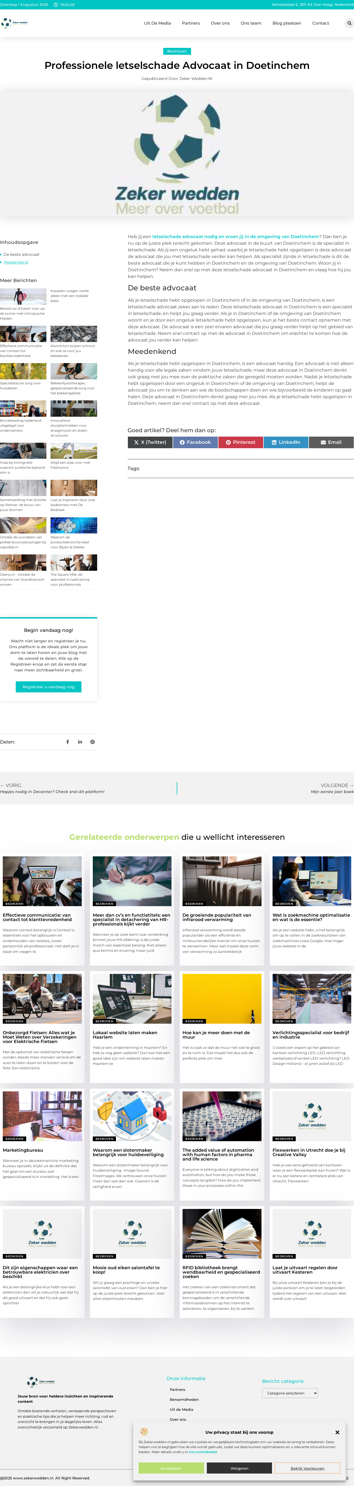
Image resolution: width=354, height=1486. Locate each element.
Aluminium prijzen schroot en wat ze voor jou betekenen (73, 351)
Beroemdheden (184, 1399)
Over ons (220, 23)
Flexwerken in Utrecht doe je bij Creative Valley (309, 1152)
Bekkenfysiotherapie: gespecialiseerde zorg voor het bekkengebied (73, 388)
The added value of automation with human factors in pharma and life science (218, 1155)
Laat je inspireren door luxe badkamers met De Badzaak (73, 505)
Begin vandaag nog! (48, 630)
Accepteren (171, 1468)
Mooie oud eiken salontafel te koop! (126, 1270)
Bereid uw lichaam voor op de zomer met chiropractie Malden (22, 313)
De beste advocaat (21, 254)
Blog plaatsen (287, 23)
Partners (191, 23)
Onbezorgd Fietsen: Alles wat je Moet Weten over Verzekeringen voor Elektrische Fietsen (39, 1037)
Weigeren (240, 1468)
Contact (320, 23)
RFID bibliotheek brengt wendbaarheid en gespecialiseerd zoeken (221, 1272)
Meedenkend (16, 262)
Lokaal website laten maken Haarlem (125, 1035)
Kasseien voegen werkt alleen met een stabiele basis (70, 296)
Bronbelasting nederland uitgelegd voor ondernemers (20, 425)
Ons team (251, 23)
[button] (337, 1432)
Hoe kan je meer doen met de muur (216, 1035)
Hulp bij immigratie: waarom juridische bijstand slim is (22, 467)
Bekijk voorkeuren (307, 1468)
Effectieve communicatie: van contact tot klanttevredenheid (21, 351)
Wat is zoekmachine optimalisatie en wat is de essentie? (311, 917)
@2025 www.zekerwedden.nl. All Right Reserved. (45, 1478)
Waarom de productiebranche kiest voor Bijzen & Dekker (70, 542)
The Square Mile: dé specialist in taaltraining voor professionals (70, 579)
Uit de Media (181, 1409)
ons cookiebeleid (203, 1452)
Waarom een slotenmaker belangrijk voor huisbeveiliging (128, 1152)
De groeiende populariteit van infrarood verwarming (217, 917)
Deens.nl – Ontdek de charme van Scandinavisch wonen (22, 579)
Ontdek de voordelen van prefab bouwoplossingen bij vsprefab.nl (23, 542)
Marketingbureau (23, 1150)
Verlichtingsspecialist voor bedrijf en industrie (311, 1035)
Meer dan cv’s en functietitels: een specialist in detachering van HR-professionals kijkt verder (131, 920)
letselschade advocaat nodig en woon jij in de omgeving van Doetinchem (235, 236)
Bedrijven (177, 51)
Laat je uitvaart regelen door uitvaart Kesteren (305, 1270)
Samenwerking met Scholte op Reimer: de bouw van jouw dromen (23, 505)
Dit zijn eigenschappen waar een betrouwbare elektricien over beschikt (40, 1272)
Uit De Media (157, 23)
